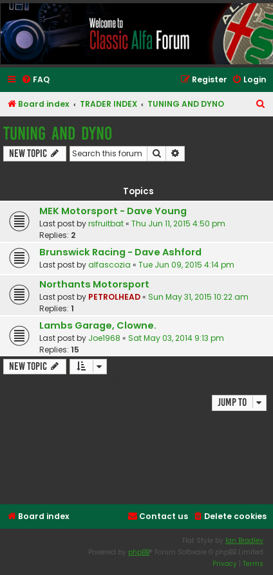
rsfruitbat (106, 223)
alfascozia (109, 264)
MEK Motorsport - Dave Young (113, 211)
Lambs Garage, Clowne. (97, 325)
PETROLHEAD (114, 296)
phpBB (138, 552)
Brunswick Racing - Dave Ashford (120, 252)
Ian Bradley (244, 540)
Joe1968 (104, 338)
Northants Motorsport (94, 284)
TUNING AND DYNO (57, 133)
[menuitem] (35, 80)
